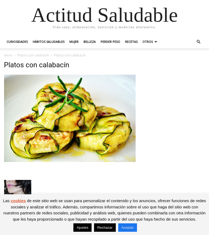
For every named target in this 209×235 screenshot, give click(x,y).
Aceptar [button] (127, 228)
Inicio (8, 55)
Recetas (131, 42)
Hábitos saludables (48, 42)
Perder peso (110, 42)
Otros (147, 42)
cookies (18, 200)
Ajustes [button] (82, 228)
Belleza (89, 42)
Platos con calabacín (33, 55)
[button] (198, 42)
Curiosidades (17, 42)
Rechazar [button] (105, 228)
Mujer (74, 42)
